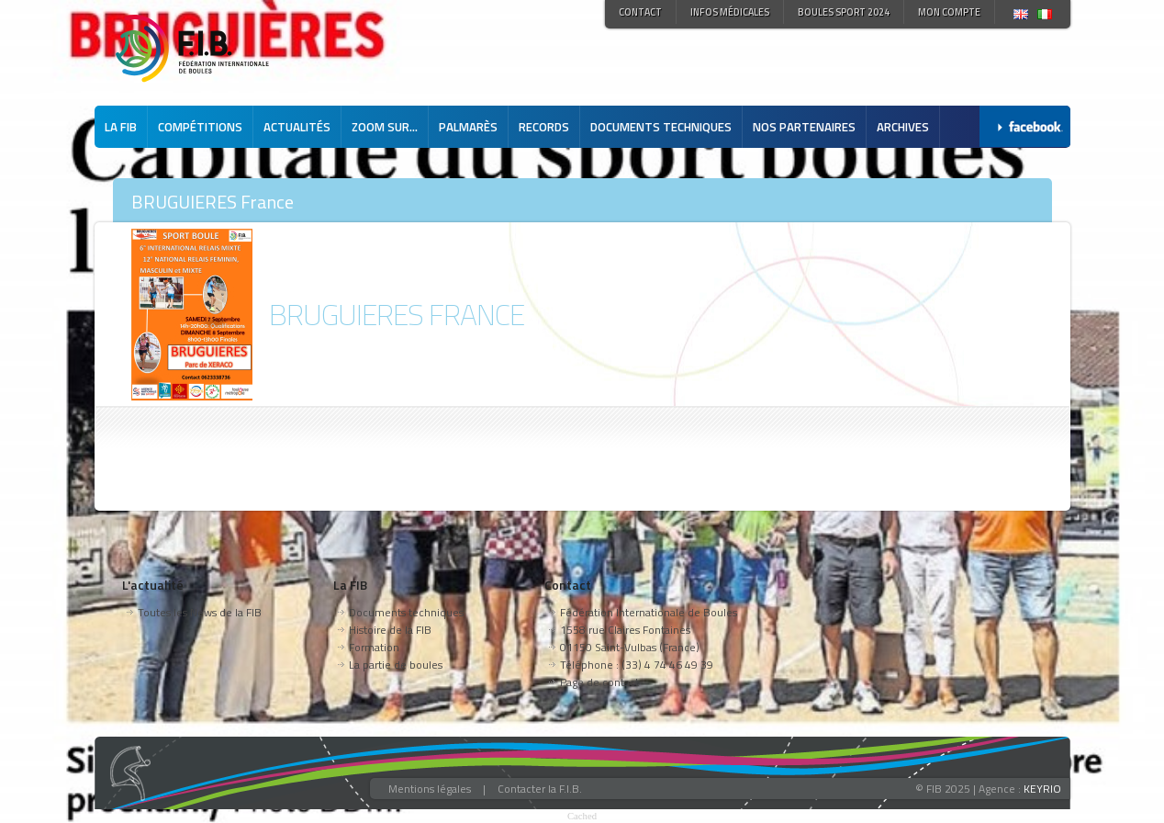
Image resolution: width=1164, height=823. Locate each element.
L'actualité (153, 584)
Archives (903, 127)
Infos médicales (729, 12)
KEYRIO (1042, 788)
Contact (640, 12)
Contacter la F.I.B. (540, 788)
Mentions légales (429, 788)
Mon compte (949, 12)
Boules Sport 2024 (844, 12)
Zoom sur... (385, 127)
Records (544, 127)
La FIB (121, 127)
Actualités (296, 127)
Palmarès (468, 127)
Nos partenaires (804, 127)
